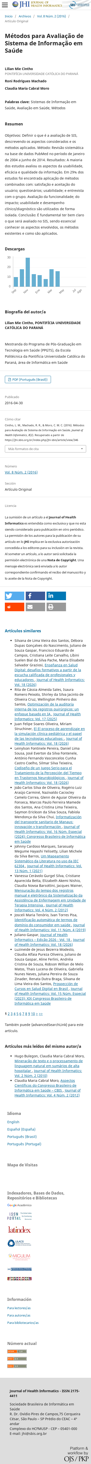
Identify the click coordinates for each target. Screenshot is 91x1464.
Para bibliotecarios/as (23, 1322)
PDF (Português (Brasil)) (30, 379)
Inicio (9, 16)
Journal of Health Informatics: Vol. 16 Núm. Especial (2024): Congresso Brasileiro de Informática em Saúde (50, 834)
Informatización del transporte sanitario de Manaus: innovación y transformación (48, 822)
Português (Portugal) (24, 1144)
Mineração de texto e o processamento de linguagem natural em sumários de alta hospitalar (49, 1066)
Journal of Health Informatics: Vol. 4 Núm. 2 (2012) (44, 907)
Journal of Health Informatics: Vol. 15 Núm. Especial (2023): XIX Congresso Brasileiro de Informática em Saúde (50, 996)
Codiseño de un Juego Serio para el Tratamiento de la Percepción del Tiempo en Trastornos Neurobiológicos (48, 773)
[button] (14, 596)
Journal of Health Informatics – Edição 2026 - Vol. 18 (43, 937)
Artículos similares (23, 631)
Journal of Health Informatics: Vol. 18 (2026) (48, 741)
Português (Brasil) (22, 1136)
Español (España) (21, 1129)
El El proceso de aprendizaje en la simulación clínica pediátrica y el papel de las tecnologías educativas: (50, 733)
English (13, 1122)
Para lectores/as (19, 1308)
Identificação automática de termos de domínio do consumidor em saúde (46, 922)
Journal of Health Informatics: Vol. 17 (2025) (48, 716)
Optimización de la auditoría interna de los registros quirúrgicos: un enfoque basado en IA (47, 709)
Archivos (25, 16)
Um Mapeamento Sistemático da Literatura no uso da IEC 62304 (47, 861)
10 (33, 1013)
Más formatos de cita (23, 449)
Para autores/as (18, 1315)
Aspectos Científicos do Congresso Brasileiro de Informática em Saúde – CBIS (45, 1085)
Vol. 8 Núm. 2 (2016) (51, 16)
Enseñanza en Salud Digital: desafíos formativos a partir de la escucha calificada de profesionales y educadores (48, 672)
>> (41, 1013)
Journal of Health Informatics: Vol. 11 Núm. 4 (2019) (50, 927)
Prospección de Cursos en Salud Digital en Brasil (46, 986)
